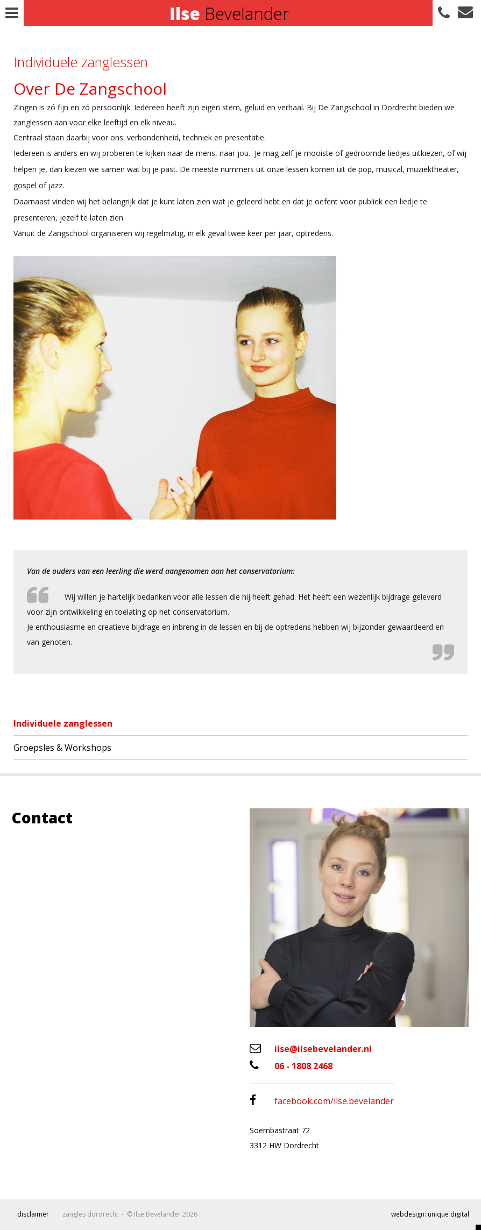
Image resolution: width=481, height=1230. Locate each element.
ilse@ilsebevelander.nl (311, 1048)
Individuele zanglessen (62, 723)
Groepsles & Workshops (62, 747)
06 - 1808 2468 (291, 1066)
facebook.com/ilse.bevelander (322, 1100)
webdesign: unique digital (430, 1214)
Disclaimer (33, 1214)
